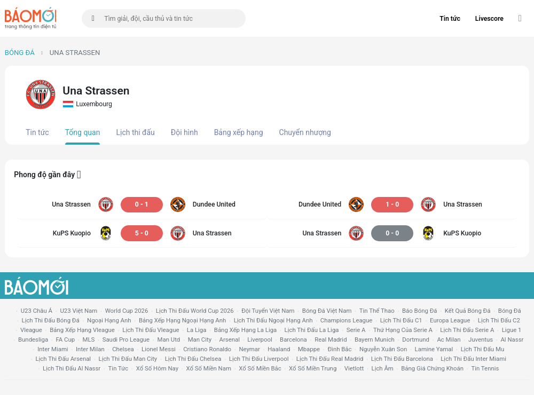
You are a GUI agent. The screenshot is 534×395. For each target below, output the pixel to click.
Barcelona (293, 339)
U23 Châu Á (36, 310)
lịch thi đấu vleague (150, 330)
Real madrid (331, 339)
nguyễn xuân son (383, 349)
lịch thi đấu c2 (499, 320)
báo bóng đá (419, 310)
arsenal (229, 339)
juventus (480, 339)
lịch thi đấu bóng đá (51, 320)
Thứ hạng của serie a (403, 330)
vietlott (354, 368)
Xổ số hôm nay (157, 368)
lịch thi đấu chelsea (193, 358)
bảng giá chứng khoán (432, 368)
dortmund (415, 339)
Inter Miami (52, 349)
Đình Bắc (339, 349)
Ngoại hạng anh (109, 320)
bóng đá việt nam (327, 310)
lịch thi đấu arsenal (63, 358)
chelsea (123, 349)
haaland (279, 349)
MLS (88, 339)
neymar (249, 349)
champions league (346, 320)
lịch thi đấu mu (482, 349)
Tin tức (449, 18)
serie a (356, 330)
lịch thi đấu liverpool (259, 358)
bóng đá (509, 310)
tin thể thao (377, 310)
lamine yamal (434, 349)
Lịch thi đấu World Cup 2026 (195, 310)
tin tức (118, 368)
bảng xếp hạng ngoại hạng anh (182, 320)
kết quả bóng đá (468, 310)
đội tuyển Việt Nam (267, 310)
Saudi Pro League (126, 339)
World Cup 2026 (126, 310)
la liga (197, 330)
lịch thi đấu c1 (401, 320)
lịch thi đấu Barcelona (402, 358)
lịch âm (383, 368)
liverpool (259, 339)
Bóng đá (20, 53)
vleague (31, 330)
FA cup (65, 339)
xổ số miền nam (208, 368)
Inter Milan (90, 349)
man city (200, 339)
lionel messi (159, 349)
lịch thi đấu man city (128, 358)
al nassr (511, 339)
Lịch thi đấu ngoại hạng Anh (273, 320)
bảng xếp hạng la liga (245, 330)
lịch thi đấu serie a (467, 330)
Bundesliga (33, 339)
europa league (450, 320)
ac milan (448, 339)
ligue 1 (512, 330)
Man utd (169, 339)
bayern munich (375, 339)
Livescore (489, 18)
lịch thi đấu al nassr (71, 368)
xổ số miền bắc (260, 368)
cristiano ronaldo (207, 349)
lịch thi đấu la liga (312, 330)
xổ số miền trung (312, 368)
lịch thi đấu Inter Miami (473, 358)
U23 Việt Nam (78, 310)
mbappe (309, 349)
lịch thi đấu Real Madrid (330, 358)
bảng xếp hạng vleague (82, 330)
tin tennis (485, 368)
